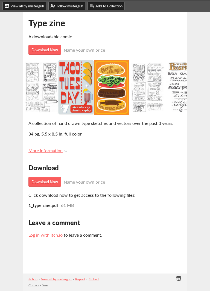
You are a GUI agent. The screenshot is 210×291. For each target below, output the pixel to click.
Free (45, 285)
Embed (94, 279)
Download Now (44, 50)
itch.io (32, 279)
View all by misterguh (56, 279)
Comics (33, 285)
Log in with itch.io (45, 234)
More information (47, 150)
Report (80, 279)
